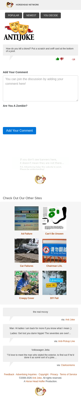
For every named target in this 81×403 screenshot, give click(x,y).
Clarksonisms (68, 365)
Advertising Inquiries (26, 374)
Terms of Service (68, 374)
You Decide (51, 15)
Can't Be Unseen (54, 233)
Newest (31, 15)
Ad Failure (26, 233)
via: (63, 319)
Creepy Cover (26, 298)
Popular (13, 15)
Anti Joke (70, 319)
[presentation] (32, 116)
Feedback (9, 374)
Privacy (54, 374)
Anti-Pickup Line (66, 341)
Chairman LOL (54, 266)
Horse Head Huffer (35, 381)
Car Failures (26, 266)
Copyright (43, 374)
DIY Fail (54, 298)
